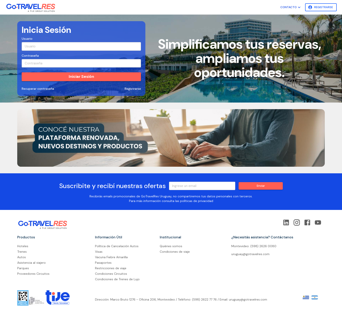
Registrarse (321, 7)
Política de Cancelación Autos (117, 246)
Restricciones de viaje (110, 268)
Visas (99, 252)
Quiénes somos (171, 246)
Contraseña (30, 56)
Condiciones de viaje (175, 252)
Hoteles (22, 246)
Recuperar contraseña (38, 89)
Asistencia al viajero (31, 263)
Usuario (27, 39)
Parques (23, 268)
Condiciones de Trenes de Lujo (117, 279)
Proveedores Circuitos (33, 274)
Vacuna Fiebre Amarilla (111, 257)
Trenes (22, 252)
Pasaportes (103, 263)
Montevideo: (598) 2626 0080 (253, 246)
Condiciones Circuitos (111, 274)
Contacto (291, 7)
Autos (21, 257)
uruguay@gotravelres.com (250, 254)
